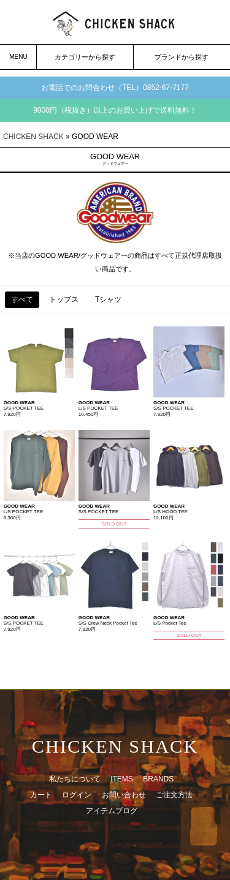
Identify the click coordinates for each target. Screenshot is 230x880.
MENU (18, 56)
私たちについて (75, 779)
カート (41, 795)
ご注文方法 (174, 795)
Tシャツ (108, 299)
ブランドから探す (182, 57)
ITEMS (121, 779)
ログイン (76, 795)
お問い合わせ (124, 795)
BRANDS (158, 779)
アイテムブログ (111, 811)
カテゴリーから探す (85, 57)
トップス (64, 299)
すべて (22, 299)
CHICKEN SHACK (33, 136)
